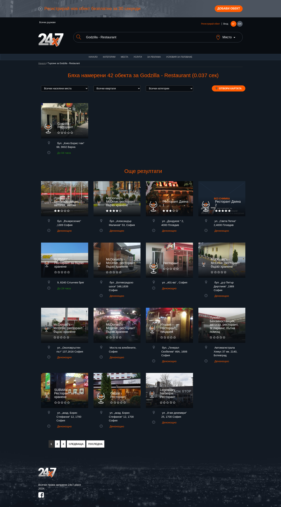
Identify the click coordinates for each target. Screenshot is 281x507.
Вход (225, 25)
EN (239, 25)
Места (124, 55)
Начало (93, 55)
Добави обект (226, 9)
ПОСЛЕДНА (95, 442)
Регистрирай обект (210, 25)
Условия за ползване (179, 55)
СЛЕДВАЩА (76, 442)
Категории (109, 55)
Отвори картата (229, 86)
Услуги (138, 55)
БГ (233, 25)
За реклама (154, 55)
